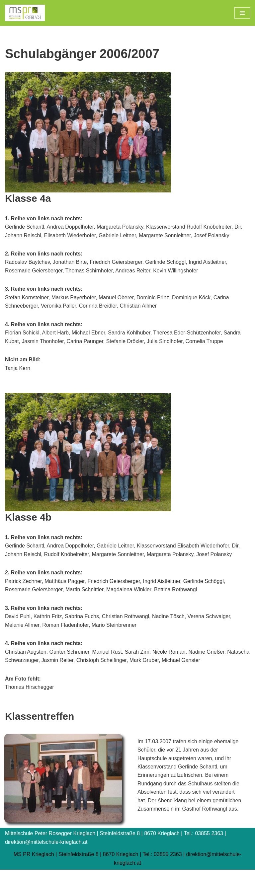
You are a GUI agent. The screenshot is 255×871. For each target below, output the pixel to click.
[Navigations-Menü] (242, 13)
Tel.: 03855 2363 (162, 855)
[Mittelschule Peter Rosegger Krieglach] (25, 13)
